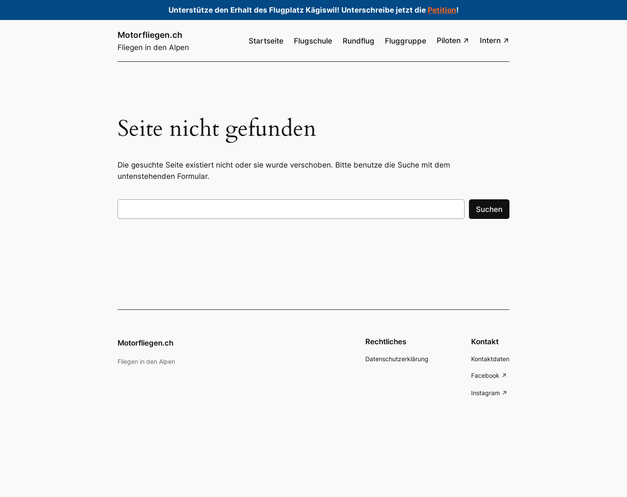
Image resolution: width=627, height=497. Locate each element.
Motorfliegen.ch (150, 35)
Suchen (489, 209)
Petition (442, 10)
